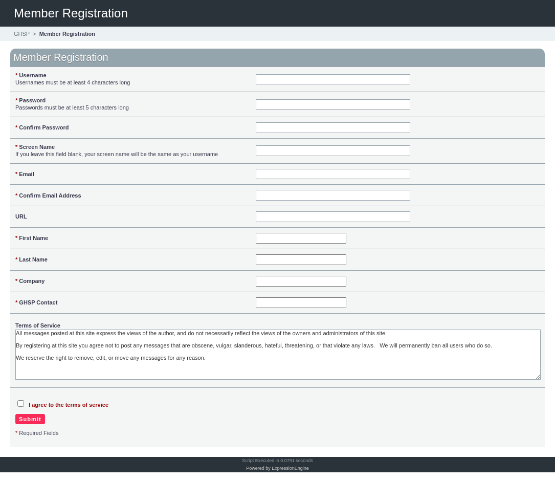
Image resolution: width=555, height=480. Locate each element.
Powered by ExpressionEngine (277, 468)
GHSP (22, 34)
